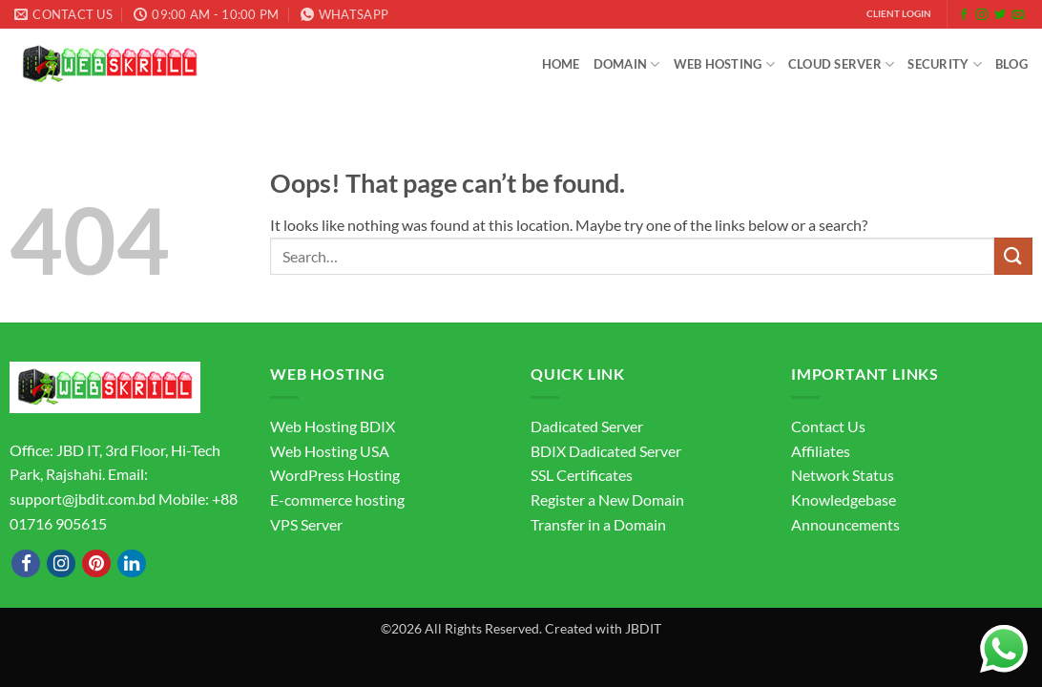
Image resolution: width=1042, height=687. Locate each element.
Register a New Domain (607, 499)
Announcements (845, 524)
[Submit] (1013, 256)
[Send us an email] (1018, 15)
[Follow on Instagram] (982, 15)
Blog (1011, 64)
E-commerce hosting (337, 499)
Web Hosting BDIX (332, 426)
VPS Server (306, 524)
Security (944, 64)
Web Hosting (724, 64)
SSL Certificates (582, 475)
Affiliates (820, 451)
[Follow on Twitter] (1000, 15)
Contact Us (828, 426)
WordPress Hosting (335, 475)
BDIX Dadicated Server (606, 451)
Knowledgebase (843, 499)
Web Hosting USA (329, 451)
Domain (627, 64)
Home (561, 64)
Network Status (842, 475)
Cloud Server (841, 64)
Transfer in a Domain (598, 524)
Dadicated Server (587, 426)
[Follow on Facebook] (963, 15)
